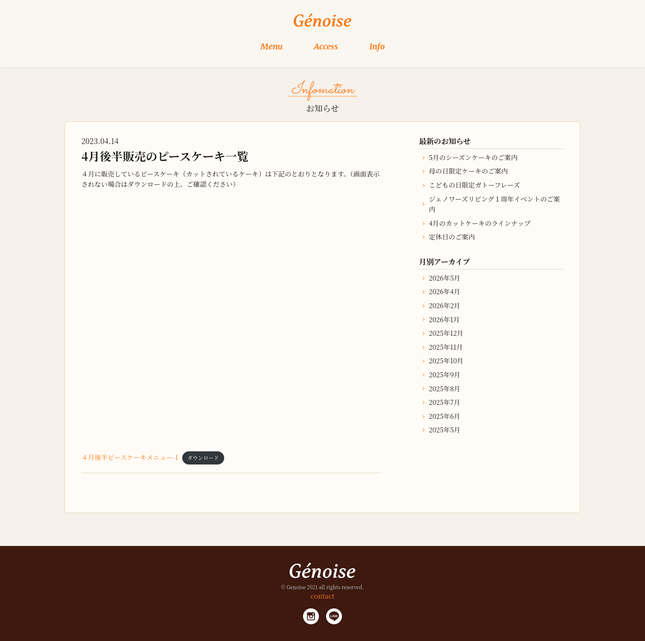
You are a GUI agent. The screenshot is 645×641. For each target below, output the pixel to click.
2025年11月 (446, 347)
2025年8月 (444, 388)
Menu (271, 46)
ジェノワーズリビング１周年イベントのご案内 (494, 204)
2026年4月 (444, 291)
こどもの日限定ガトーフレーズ (474, 185)
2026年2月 (444, 305)
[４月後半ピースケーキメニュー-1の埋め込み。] (231, 319)
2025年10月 (446, 360)
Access (326, 46)
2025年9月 (444, 374)
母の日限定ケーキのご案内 (468, 171)
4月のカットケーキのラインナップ (480, 223)
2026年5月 (444, 278)
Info (377, 46)
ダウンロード (203, 458)
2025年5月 (444, 429)
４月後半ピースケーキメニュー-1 (129, 457)
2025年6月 (444, 416)
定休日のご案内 (452, 237)
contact (322, 596)
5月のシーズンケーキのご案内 (473, 157)
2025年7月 (444, 402)
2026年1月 (444, 319)
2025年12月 (446, 333)
